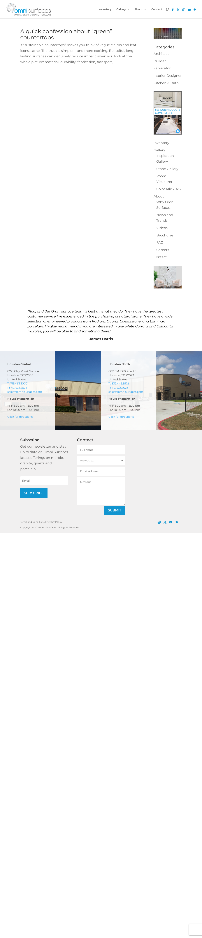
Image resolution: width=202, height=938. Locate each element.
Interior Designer (168, 76)
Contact (156, 9)
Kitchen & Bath (166, 83)
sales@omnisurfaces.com (24, 392)
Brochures (164, 235)
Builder (160, 61)
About (138, 9)
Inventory (105, 9)
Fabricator (162, 68)
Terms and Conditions (32, 521)
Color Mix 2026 (168, 189)
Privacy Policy (54, 521)
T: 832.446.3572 (118, 383)
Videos (162, 228)
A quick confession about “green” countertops (66, 34)
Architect (161, 54)
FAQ (159, 242)
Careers (162, 250)
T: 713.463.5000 (17, 383)
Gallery (121, 9)
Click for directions (20, 416)
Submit (114, 510)
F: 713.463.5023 (17, 387)
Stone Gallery (167, 169)
